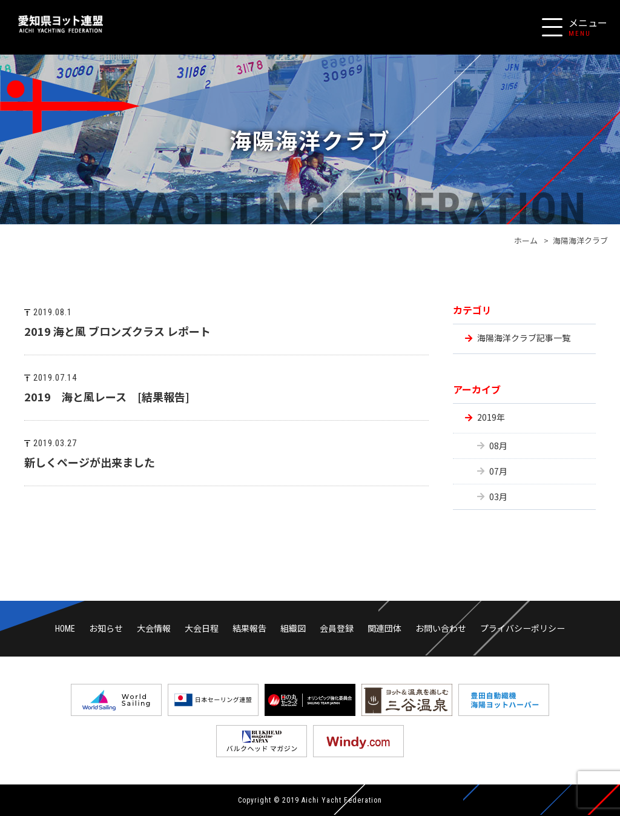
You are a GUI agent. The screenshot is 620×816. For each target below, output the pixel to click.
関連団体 (384, 628)
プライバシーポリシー (522, 628)
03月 (498, 496)
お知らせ (106, 628)
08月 (498, 446)
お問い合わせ (440, 628)
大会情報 (154, 628)
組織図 (293, 628)
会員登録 (337, 628)
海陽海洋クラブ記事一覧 (523, 338)
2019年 (491, 417)
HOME (65, 629)
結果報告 (249, 628)
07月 (498, 471)
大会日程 (202, 628)
